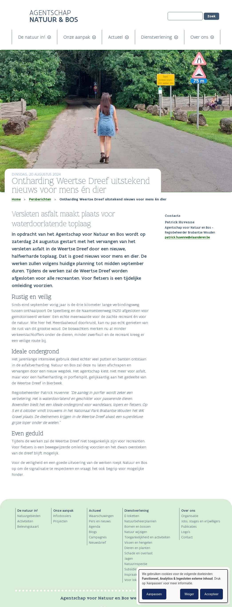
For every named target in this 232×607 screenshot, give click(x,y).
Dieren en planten (137, 548)
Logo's (185, 532)
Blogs (93, 532)
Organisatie (189, 516)
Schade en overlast (138, 553)
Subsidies (131, 569)
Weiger (189, 594)
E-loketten (131, 516)
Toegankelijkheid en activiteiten (147, 537)
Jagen (128, 558)
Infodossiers (62, 516)
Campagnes (98, 537)
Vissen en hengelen (138, 542)
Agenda (94, 526)
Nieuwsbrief (97, 542)
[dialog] (183, 586)
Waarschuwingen (101, 516)
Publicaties (189, 526)
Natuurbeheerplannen (140, 521)
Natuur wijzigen (135, 532)
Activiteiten (25, 521)
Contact (187, 537)
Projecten (60, 521)
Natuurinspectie (135, 564)
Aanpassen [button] (154, 594)
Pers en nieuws (100, 521)
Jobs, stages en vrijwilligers (200, 521)
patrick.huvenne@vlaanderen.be (187, 237)
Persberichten (40, 199)
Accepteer (211, 594)
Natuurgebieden (28, 516)
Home (16, 199)
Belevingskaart (28, 526)
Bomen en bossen (137, 526)
